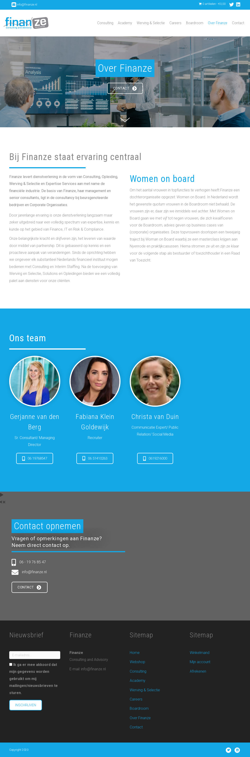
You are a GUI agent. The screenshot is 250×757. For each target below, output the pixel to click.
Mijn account (200, 662)
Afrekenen (198, 671)
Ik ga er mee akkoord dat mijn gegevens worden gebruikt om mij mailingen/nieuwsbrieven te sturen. (33, 678)
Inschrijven (25, 705)
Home (135, 652)
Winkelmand (199, 652)
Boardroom (194, 23)
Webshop (137, 662)
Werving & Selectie (151, 23)
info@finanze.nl (27, 4)
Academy (125, 23)
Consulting (105, 23)
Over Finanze (217, 23)
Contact (238, 23)
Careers (175, 23)
